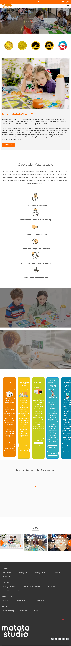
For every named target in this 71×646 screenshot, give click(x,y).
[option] (8, 46)
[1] (35, 460)
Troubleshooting (8, 598)
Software (35, 598)
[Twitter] (55, 626)
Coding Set (23, 560)
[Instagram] (67, 626)
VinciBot (57, 560)
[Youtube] (63, 626)
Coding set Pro (40, 560)
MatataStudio (7, 583)
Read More (9, 435)
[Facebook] (52, 626)
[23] (9, 381)
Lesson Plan (6, 578)
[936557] (15, 618)
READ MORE (8, 145)
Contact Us (21, 588)
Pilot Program (22, 578)
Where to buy (39, 588)
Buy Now (9, 430)
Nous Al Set (6, 564)
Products (5, 555)
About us (5, 588)
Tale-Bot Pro (6, 560)
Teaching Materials (8, 574)
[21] (53, 381)
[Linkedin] (59, 626)
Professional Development (31, 574)
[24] (38, 378)
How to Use (23, 598)
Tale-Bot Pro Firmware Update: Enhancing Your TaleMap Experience (12, 522)
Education (5, 569)
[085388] (35, 83)
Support (5, 593)
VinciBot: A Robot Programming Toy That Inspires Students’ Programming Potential (35, 524)
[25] (24, 381)
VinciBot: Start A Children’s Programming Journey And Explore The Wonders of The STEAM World (59, 523)
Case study (51, 574)
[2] (35, 517)
